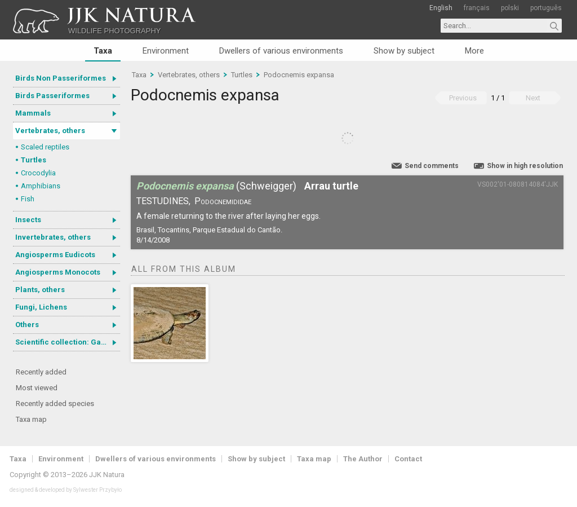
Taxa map (31, 419)
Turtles (33, 160)
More (474, 51)
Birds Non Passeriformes (60, 78)
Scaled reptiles (45, 147)
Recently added (41, 372)
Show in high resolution (525, 165)
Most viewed (36, 387)
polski (510, 8)
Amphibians (40, 186)
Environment (166, 51)
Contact (408, 459)
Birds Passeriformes (52, 95)
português (546, 8)
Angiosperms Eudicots (55, 254)
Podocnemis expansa (299, 74)
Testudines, (163, 201)
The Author (363, 459)
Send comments (432, 165)
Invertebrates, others (53, 237)
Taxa (103, 51)
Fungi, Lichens (41, 307)
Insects (28, 219)
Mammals (33, 113)
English (440, 8)
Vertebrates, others (50, 130)
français (477, 8)
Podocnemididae (222, 201)
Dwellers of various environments (281, 51)
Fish (27, 199)
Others (27, 324)
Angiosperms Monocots (57, 272)
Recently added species (55, 403)
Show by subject (404, 51)
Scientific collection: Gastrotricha (67, 342)
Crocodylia (38, 173)
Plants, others (40, 289)
